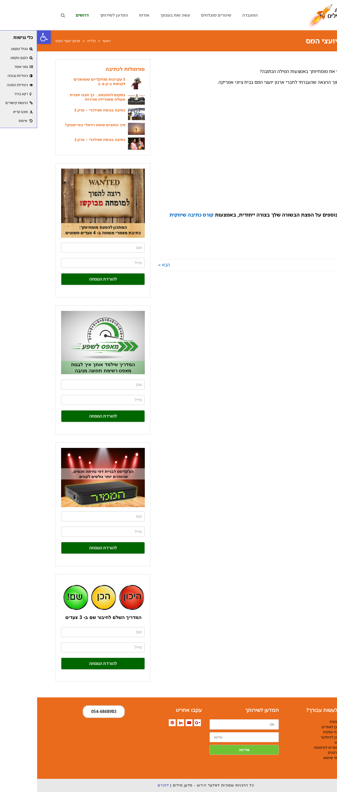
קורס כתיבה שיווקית (154, 214)
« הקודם (311, 265)
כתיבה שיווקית (303, 721)
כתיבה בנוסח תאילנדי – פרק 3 (62, 110)
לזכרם (126, 785)
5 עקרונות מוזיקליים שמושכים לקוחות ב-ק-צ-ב (62, 81)
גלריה (54, 40)
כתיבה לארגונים (302, 752)
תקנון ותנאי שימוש (300, 757)
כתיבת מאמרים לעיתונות (295, 747)
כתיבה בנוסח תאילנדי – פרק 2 (62, 139)
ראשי (69, 40)
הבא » (127, 265)
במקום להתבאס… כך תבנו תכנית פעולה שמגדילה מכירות (60, 97)
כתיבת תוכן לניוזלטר (299, 737)
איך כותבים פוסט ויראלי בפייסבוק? (58, 124)
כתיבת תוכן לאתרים (299, 727)
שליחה (207, 749)
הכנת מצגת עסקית (300, 732)
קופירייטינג (305, 742)
